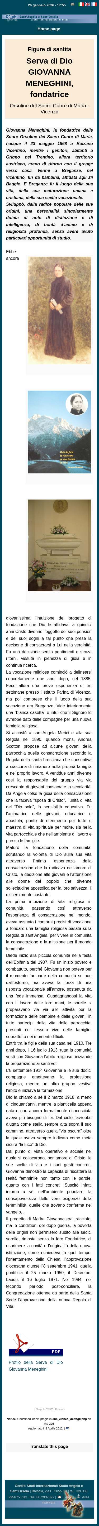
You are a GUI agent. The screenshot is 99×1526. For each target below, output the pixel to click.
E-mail (65, 1497)
